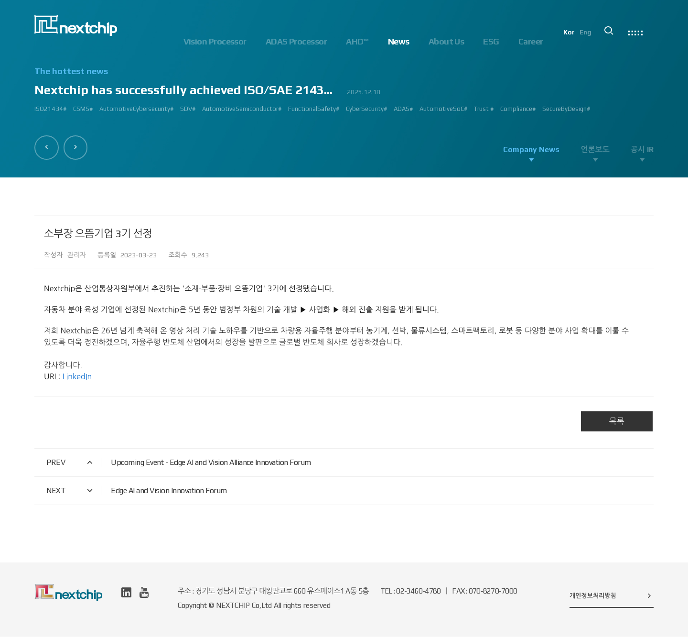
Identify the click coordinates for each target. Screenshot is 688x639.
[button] (48, 146)
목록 (616, 424)
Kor (576, 41)
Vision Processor (215, 41)
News (398, 41)
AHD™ (357, 41)
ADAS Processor (296, 41)
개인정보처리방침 (612, 598)
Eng (593, 41)
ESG (491, 41)
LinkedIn (77, 379)
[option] (344, 94)
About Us (446, 41)
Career (530, 41)
